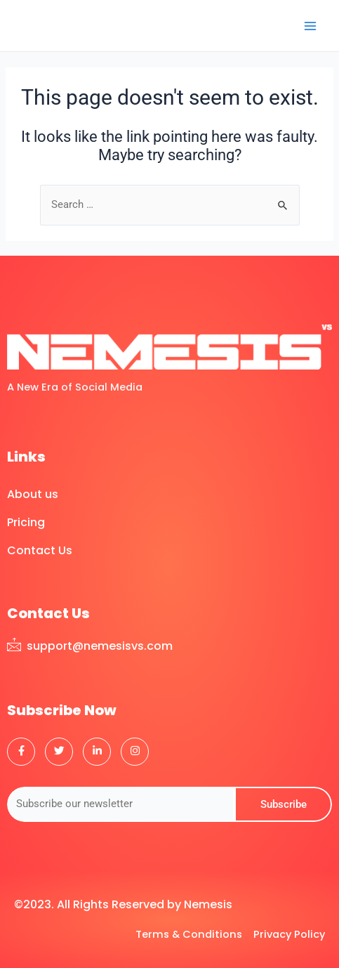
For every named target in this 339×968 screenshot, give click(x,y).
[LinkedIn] (97, 752)
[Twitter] (59, 752)
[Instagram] (135, 752)
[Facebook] (21, 752)
